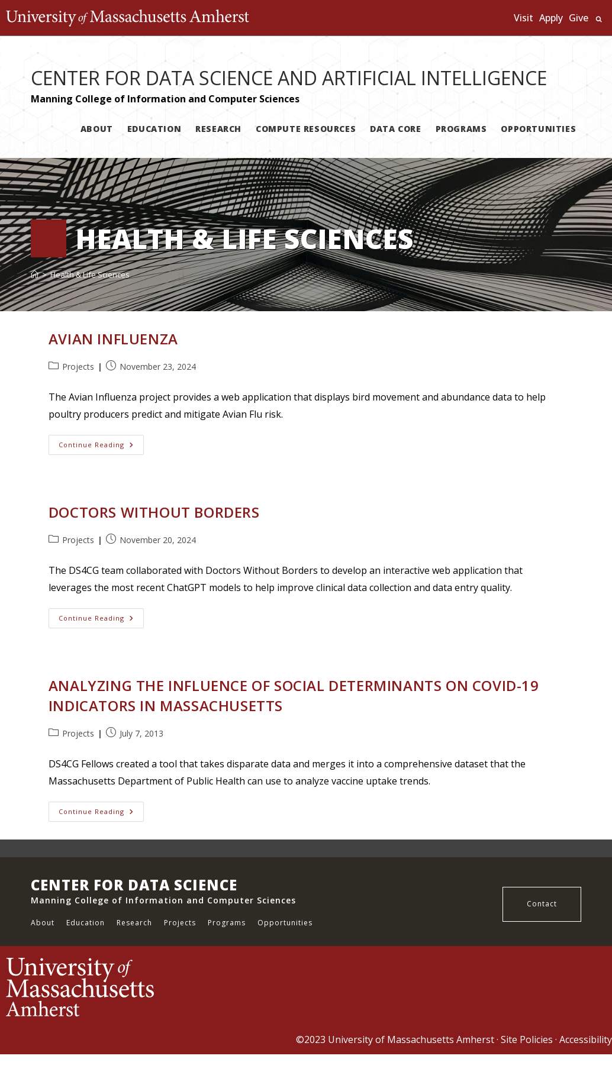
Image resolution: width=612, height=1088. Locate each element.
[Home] (34, 274)
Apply (551, 17)
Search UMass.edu (598, 19)
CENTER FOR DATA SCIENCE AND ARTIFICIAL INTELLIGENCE (289, 78)
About (42, 923)
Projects (78, 366)
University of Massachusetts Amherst (411, 1039)
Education (85, 923)
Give (578, 17)
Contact (542, 904)
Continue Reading (101, 447)
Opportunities (285, 923)
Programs (227, 923)
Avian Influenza (113, 338)
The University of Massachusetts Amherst (127, 18)
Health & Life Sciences (90, 274)
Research (134, 923)
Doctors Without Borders (154, 512)
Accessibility (585, 1039)
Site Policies (527, 1039)
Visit (523, 17)
